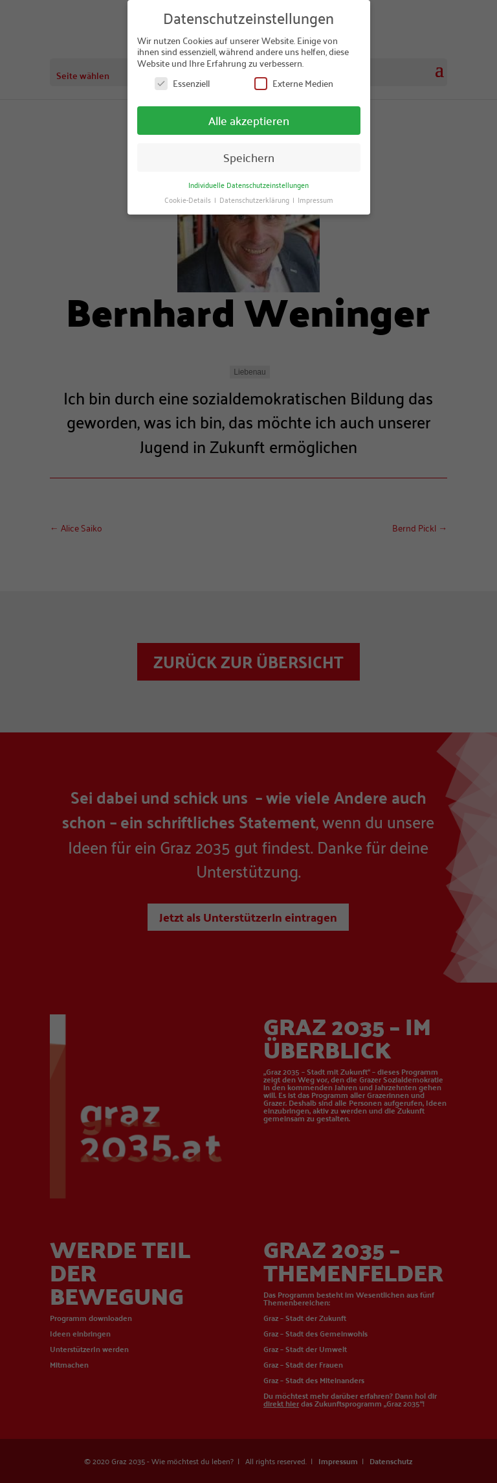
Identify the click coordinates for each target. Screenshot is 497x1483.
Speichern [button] (248, 157)
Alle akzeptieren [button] (248, 120)
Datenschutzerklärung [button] (255, 199)
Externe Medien (293, 83)
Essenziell (182, 83)
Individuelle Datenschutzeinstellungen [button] (248, 184)
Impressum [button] (315, 199)
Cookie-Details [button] (188, 199)
